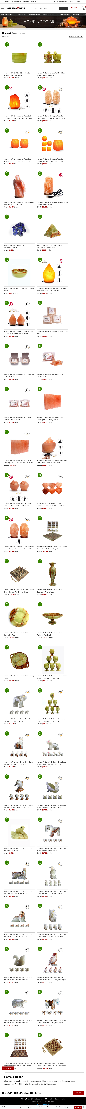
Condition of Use (37, 1099)
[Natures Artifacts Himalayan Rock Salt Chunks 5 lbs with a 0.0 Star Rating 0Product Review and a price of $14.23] (52, 359)
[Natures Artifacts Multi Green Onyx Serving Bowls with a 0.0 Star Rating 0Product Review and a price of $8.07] (19, 273)
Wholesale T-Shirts (48, 14)
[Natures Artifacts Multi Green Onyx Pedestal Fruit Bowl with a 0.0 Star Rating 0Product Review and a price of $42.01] (52, 618)
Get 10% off (7, 1068)
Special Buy (71, 1)
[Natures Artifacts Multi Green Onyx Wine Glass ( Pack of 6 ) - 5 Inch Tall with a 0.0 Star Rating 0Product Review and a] (52, 704)
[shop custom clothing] (22, 14)
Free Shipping (20, 1084)
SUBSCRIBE (78, 1093)
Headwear (76, 14)
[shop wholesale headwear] (76, 14)
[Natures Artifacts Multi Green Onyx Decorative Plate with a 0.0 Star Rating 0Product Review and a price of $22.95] (19, 618)
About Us (7, 1)
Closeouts (78, 1)
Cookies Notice (60, 1099)
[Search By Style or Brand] (43, 8)
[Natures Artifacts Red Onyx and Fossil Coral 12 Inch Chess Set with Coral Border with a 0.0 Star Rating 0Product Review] (52, 1049)
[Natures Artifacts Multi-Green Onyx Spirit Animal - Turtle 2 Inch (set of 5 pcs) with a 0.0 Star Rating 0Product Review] (19, 1005)
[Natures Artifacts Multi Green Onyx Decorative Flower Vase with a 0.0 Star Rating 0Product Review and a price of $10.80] (52, 575)
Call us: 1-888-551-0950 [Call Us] (60, 1)
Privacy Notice (26, 1099)
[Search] (63, 8)
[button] (24, 78)
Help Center (26, 1)
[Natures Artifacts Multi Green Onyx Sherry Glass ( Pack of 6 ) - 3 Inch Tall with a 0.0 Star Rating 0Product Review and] (52, 661)
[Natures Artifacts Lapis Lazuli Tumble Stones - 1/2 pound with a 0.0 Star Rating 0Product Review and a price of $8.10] (19, 230)
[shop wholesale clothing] (35, 14)
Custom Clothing (21, 14)
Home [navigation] (3, 29)
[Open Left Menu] (2, 8)
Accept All (78, 1107)
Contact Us (33, 1)
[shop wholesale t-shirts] (50, 14)
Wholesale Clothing (34, 14)
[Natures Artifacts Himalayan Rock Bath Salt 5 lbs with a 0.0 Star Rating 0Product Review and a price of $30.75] (52, 316)
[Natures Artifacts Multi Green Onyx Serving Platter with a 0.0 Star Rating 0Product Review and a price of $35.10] (19, 661)
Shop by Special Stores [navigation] (12, 29)
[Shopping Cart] (84, 8)
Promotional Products (7, 14)
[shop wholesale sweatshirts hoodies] (64, 14)
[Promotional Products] (8, 14)
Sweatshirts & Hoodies (63, 14)
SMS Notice (49, 1099)
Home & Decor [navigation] (23, 29)
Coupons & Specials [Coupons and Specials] (16, 1)
